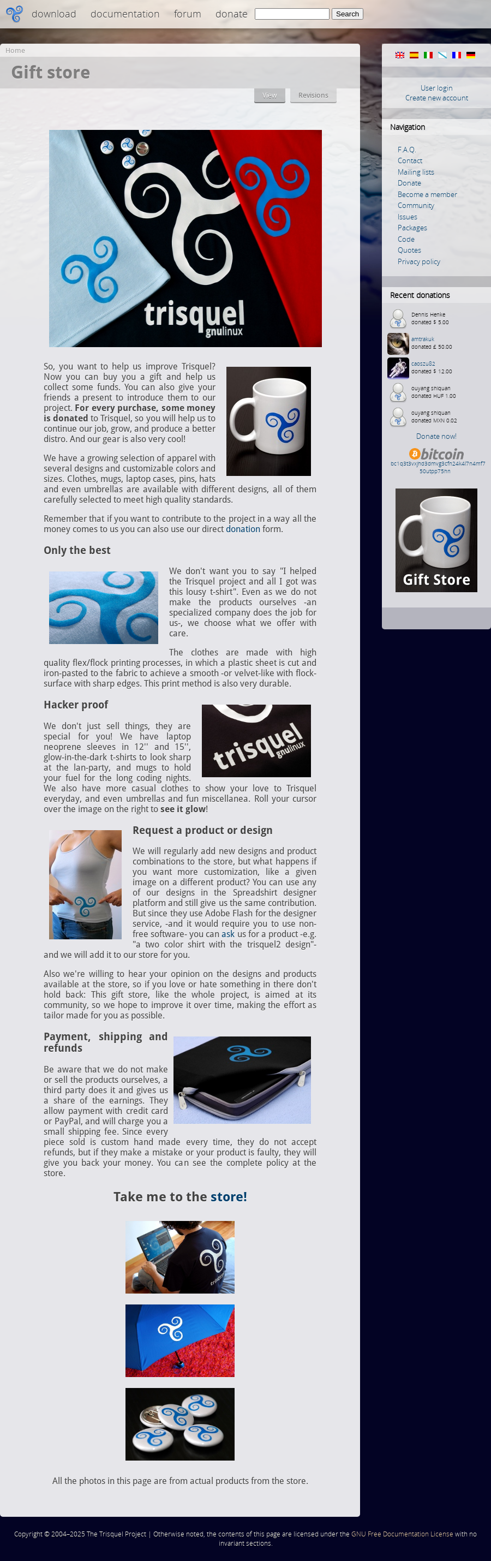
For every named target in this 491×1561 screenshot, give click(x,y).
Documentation (125, 13)
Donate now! (436, 436)
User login (437, 88)
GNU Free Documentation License (402, 1534)
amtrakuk (422, 339)
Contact (410, 160)
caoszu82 (423, 363)
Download (54, 13)
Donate (231, 13)
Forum (187, 13)
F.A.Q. (407, 149)
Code (406, 239)
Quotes (409, 250)
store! (229, 1197)
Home (15, 50)
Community (416, 205)
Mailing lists (416, 172)
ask (228, 934)
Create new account (436, 98)
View (269, 95)
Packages (412, 228)
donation (243, 529)
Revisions (313, 95)
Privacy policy (419, 261)
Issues (407, 217)
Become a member (427, 194)
